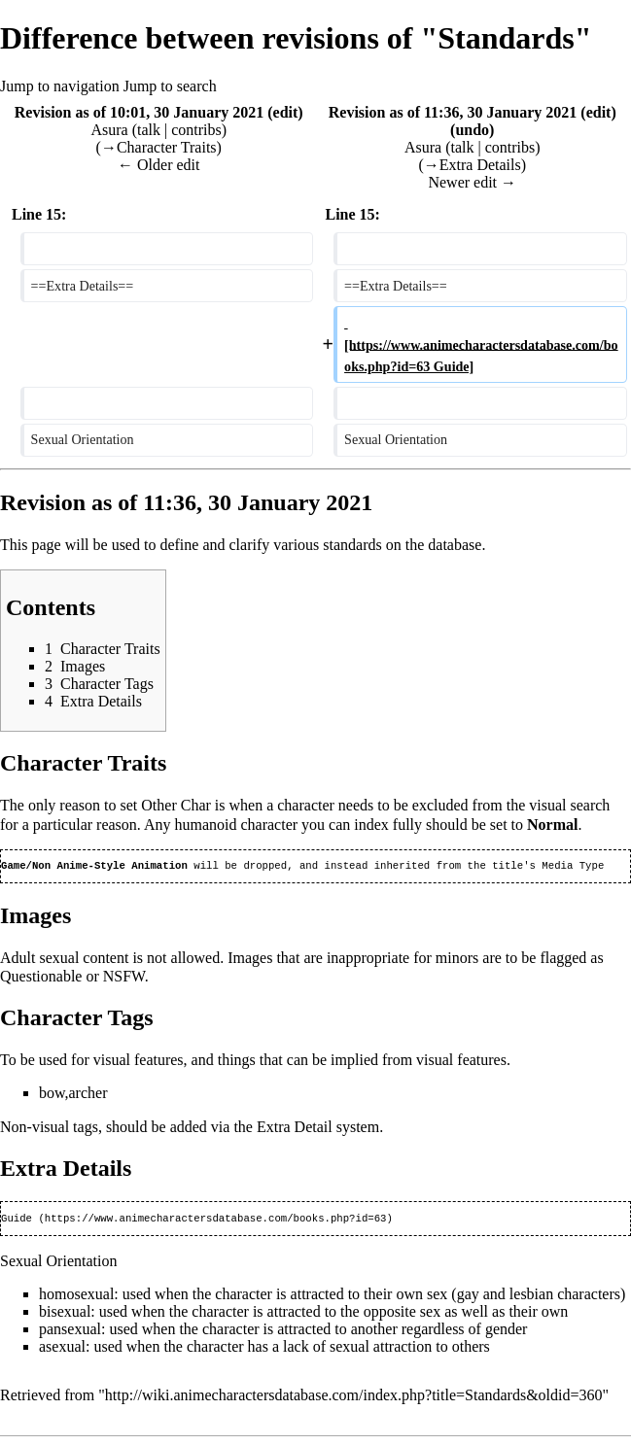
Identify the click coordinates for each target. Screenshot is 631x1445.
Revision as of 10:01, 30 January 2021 (139, 112)
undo (472, 129)
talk (148, 129)
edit (285, 112)
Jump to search (170, 86)
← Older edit (158, 164)
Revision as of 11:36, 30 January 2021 (453, 112)
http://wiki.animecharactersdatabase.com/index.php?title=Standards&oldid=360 (354, 1399)
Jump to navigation (60, 86)
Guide (16, 1221)
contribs (196, 129)
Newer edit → (472, 182)
